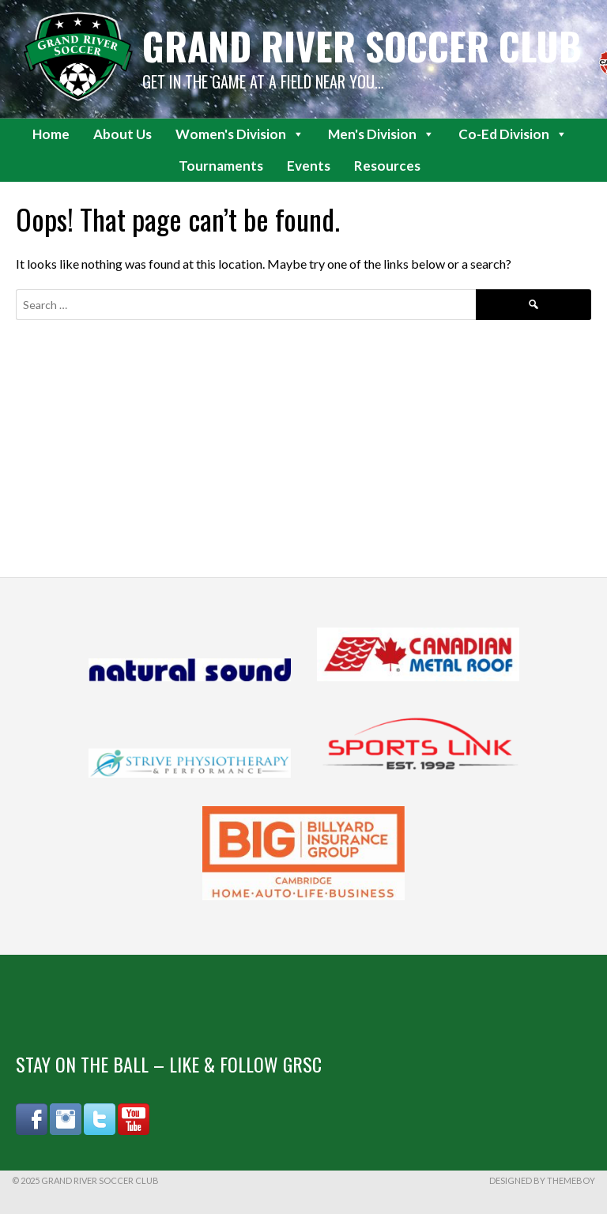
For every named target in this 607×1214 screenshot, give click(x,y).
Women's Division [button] (239, 134)
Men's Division (381, 134)
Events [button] (308, 165)
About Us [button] (122, 134)
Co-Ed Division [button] (512, 134)
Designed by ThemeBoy (542, 1180)
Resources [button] (387, 165)
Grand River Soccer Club (362, 45)
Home (51, 134)
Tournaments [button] (221, 165)
